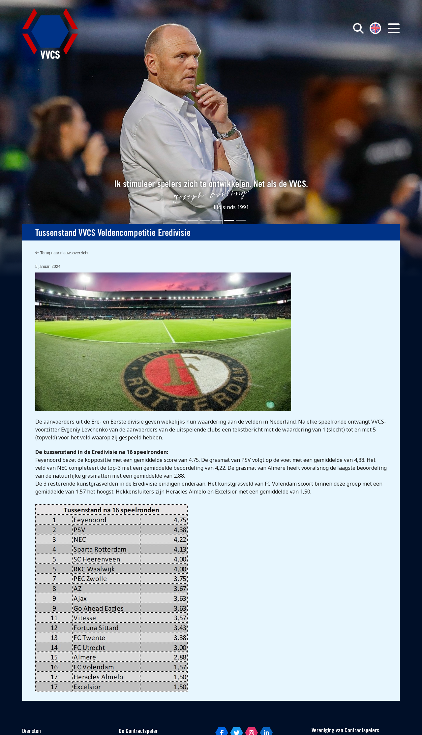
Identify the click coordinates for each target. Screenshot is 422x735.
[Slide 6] (241, 220)
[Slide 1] (181, 220)
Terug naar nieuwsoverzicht (61, 253)
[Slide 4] (217, 220)
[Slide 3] (205, 220)
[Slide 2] (193, 220)
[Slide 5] (229, 220)
